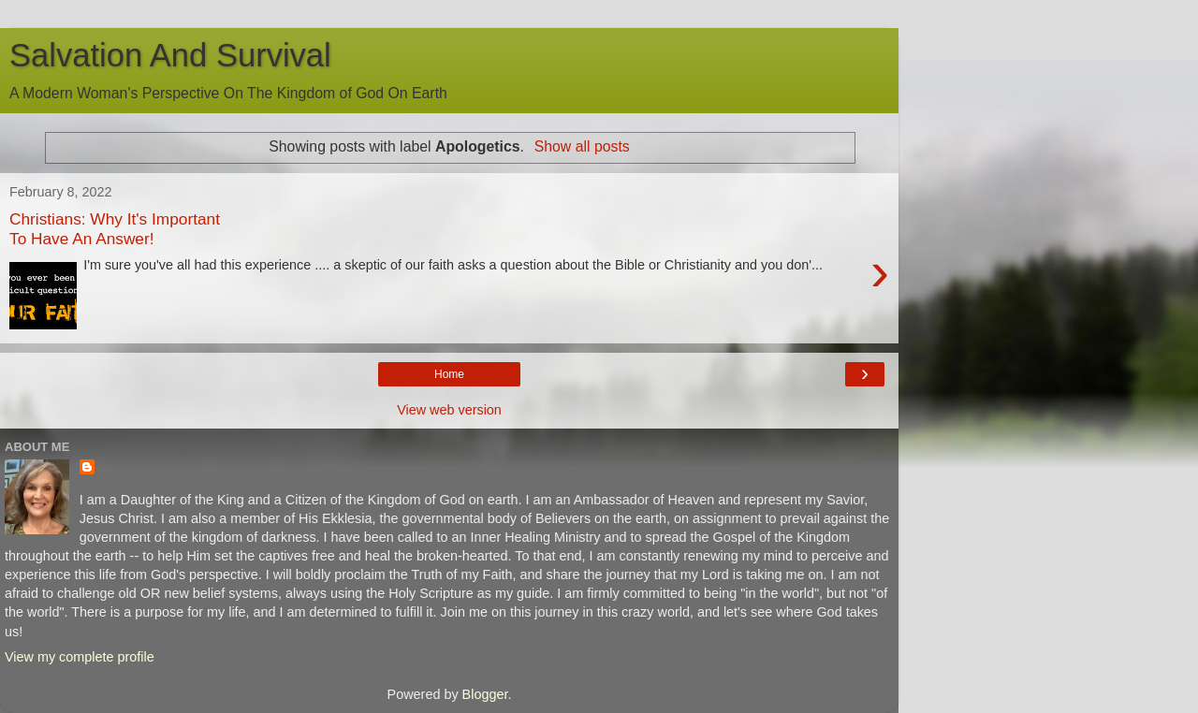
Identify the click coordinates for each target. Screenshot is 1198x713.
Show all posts (582, 146)
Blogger (485, 694)
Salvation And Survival (170, 55)
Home (449, 374)
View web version (449, 409)
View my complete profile (79, 656)
